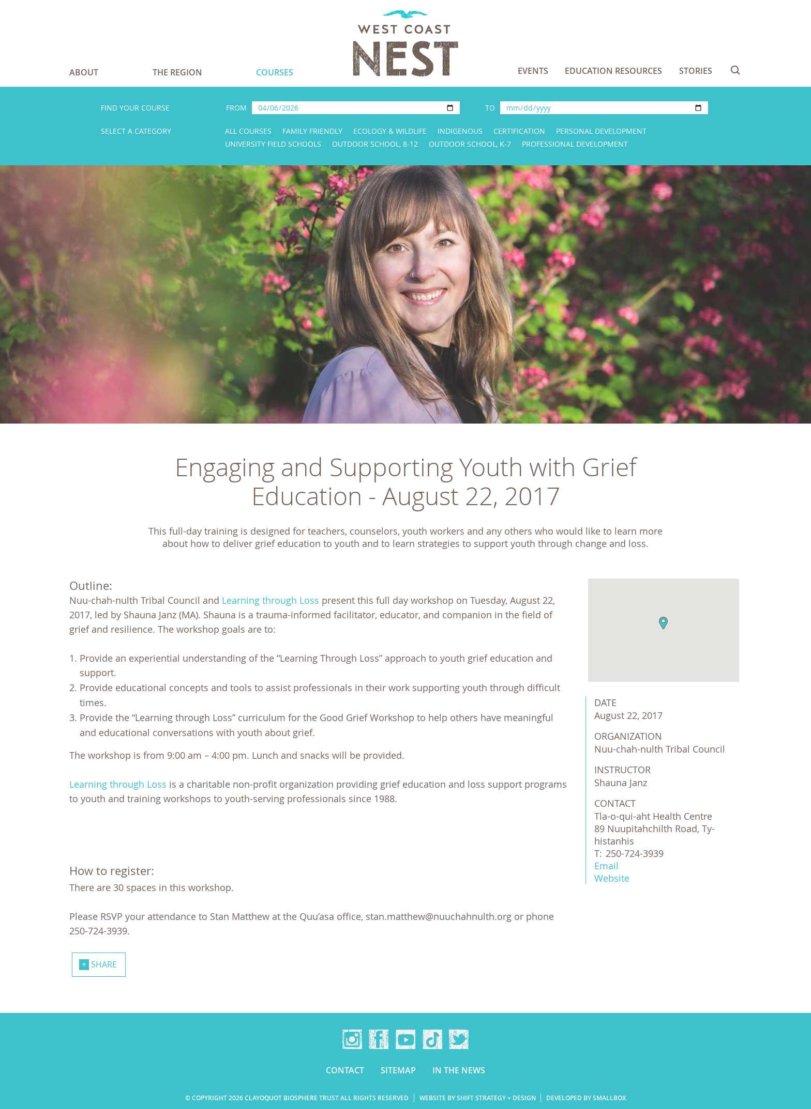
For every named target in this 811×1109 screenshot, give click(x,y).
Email (606, 866)
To (490, 108)
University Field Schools (273, 144)
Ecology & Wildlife (390, 131)
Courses (274, 72)
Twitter (459, 1039)
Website (611, 878)
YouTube (405, 1039)
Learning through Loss (270, 600)
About (83, 72)
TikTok (432, 1039)
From (236, 108)
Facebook (378, 1039)
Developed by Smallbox (586, 1098)
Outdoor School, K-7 (470, 144)
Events (533, 70)
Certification (519, 131)
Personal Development (601, 131)
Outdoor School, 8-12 (375, 144)
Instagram (352, 1039)
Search (735, 70)
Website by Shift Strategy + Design (477, 1098)
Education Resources (613, 70)
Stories (695, 70)
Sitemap (398, 1070)
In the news (458, 1070)
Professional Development (575, 144)
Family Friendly (312, 131)
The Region (177, 72)
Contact (345, 1070)
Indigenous (460, 131)
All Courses (248, 131)
